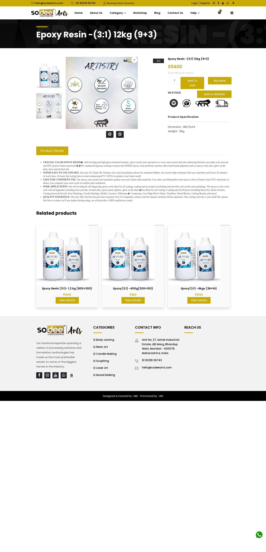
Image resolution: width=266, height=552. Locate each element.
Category (116, 13)
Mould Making (105, 375)
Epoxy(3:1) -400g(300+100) (133, 288)
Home (79, 13)
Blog (157, 13)
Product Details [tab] (52, 151)
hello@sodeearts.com (49, 3)
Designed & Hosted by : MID (120, 396)
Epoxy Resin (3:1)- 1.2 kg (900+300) (67, 288)
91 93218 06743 (152, 360)
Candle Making (106, 354)
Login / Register (200, 3)
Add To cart (192, 83)
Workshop (140, 13)
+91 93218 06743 (84, 3)
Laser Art (102, 368)
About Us (96, 13)
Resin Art (102, 347)
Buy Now (220, 81)
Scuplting (102, 361)
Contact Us (175, 13)
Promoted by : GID (151, 396)
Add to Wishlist (214, 94)
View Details (67, 300)
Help (193, 13)
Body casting (105, 340)
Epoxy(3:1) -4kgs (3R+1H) (199, 288)
